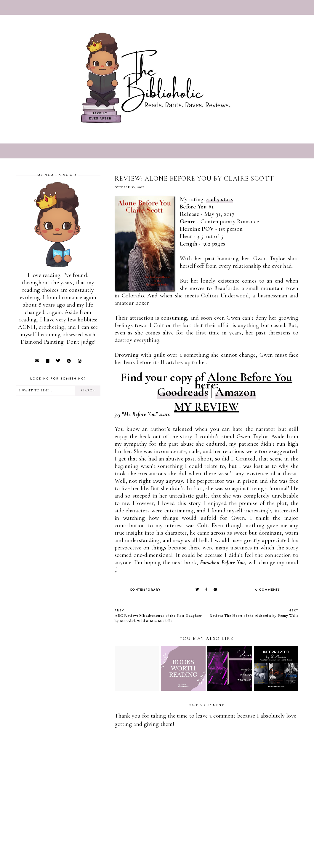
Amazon (235, 392)
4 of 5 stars (219, 199)
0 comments (267, 590)
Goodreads (182, 392)
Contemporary (145, 590)
